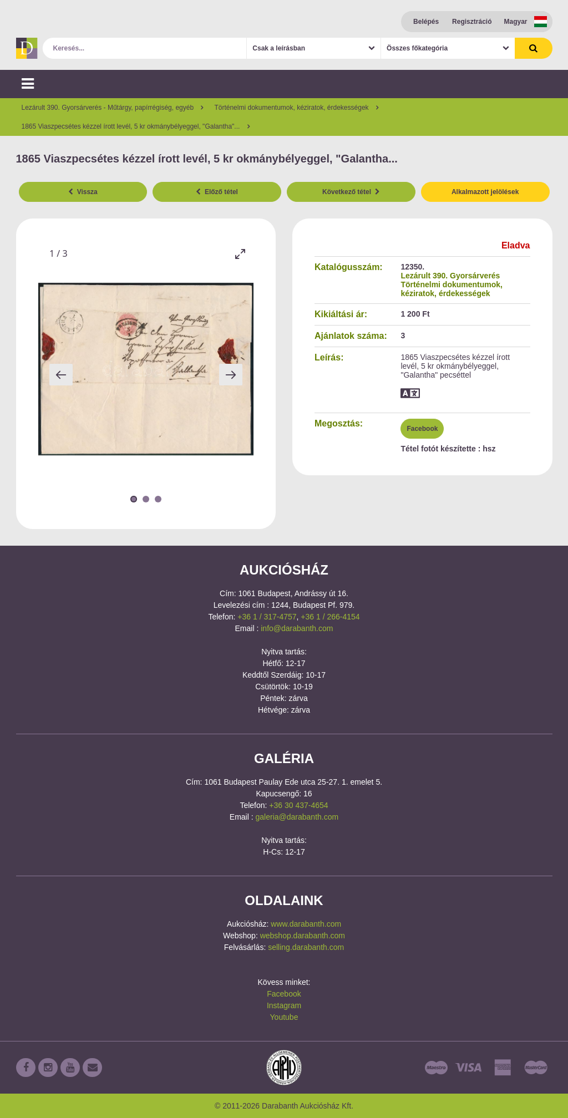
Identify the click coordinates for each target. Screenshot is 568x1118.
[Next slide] (230, 374)
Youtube (284, 1017)
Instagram (284, 1005)
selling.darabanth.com (306, 947)
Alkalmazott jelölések (485, 192)
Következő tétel (351, 192)
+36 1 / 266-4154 (330, 616)
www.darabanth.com (306, 923)
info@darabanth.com (297, 628)
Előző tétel (217, 192)
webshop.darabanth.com (302, 935)
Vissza (83, 192)
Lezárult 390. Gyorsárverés (450, 275)
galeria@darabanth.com (297, 816)
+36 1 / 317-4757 (266, 616)
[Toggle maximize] (239, 254)
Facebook (422, 429)
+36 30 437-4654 (298, 805)
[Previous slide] (61, 374)
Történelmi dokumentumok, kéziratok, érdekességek (451, 289)
